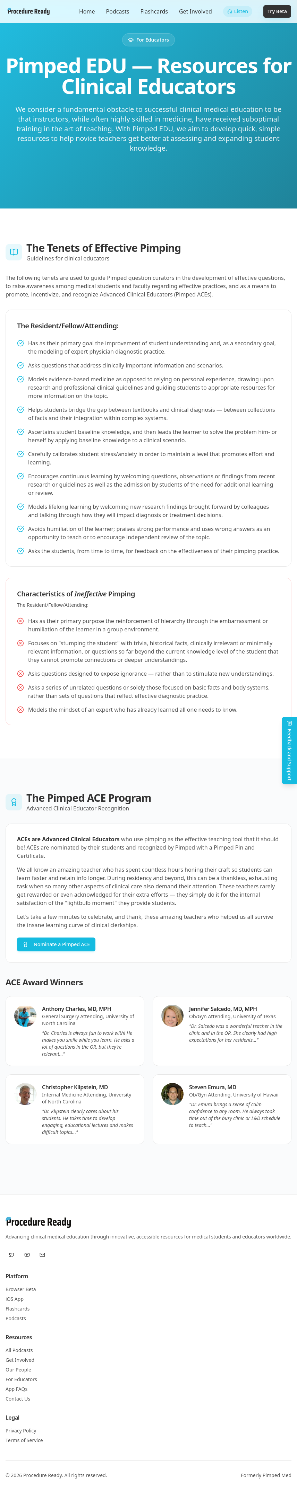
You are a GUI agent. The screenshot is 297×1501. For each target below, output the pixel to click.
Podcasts (117, 11)
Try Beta (277, 11)
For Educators (21, 1379)
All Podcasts (19, 1350)
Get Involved (195, 11)
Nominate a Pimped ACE (56, 944)
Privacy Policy (21, 1430)
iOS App (15, 1299)
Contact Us (18, 1398)
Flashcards (154, 11)
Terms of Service (24, 1440)
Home (87, 11)
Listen (237, 11)
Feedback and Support (289, 750)
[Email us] (42, 1255)
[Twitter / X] (12, 1255)
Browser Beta (21, 1289)
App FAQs (16, 1389)
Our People (18, 1369)
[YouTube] (27, 1255)
